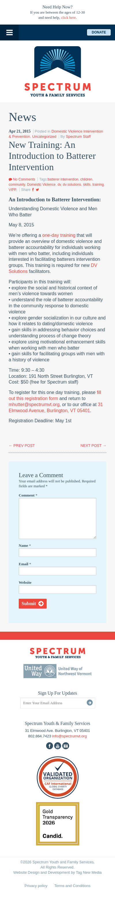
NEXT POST (93, 445)
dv (59, 185)
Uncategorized (44, 136)
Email (25, 564)
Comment (28, 495)
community (17, 185)
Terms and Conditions (72, 886)
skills (87, 185)
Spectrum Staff (78, 136)
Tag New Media (89, 872)
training (98, 185)
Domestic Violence (41, 185)
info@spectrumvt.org (69, 736)
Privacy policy (35, 886)
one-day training (59, 235)
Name (25, 545)
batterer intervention (63, 179)
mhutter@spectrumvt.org (34, 404)
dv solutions (72, 185)
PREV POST (22, 445)
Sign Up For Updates (57, 693)
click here (68, 17)
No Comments (22, 179)
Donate (99, 32)
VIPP (12, 190)
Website (25, 582)
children (86, 179)
